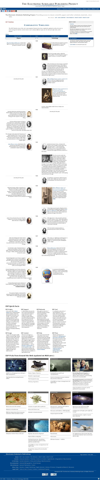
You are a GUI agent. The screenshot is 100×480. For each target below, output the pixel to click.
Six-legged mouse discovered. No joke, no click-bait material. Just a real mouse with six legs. (83, 435)
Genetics (22, 467)
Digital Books (51, 459)
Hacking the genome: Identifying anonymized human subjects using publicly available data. (36, 440)
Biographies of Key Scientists (63, 459)
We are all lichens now (33, 409)
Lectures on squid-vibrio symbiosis (37, 406)
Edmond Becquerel (52, 248)
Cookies (35, 469)
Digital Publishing (30, 467)
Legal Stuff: (15, 469)
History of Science (51, 467)
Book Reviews (37, 463)
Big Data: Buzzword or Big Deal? (36, 433)
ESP (56, 17)
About (59, 9)
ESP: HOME (3, 478)
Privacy (30, 469)
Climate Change (10, 419)
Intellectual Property (43, 469)
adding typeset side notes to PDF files (59, 336)
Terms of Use (23, 469)
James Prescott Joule (13, 144)
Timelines (78, 9)
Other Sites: (15, 467)
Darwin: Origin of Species (34, 373)
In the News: (15, 461)
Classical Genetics (68, 9)
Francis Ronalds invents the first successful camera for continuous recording (59, 189)
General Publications (25, 465)
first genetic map (27, 346)
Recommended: (14, 463)
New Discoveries (46, 461)
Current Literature (24, 461)
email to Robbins (41, 349)
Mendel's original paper (27, 345)
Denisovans (53, 436)
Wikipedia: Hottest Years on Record (15, 433)
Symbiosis (30, 392)
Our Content (26, 457)
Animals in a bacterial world (35, 412)
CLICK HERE (72, 44)
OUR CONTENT (62, 17)
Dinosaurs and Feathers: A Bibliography (60, 410)
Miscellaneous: (15, 465)
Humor (33, 465)
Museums (71, 467)
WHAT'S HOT (86, 17)
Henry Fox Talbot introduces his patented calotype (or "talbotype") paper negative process (60, 90)
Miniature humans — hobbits (58, 439)
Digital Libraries (40, 467)
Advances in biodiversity (12, 409)
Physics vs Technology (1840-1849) (20, 478)
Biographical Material (62, 467)
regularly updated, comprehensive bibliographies (57, 349)
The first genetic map (33, 378)
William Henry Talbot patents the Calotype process (57, 79)
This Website (34, 457)
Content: (16, 459)
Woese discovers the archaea (13, 406)
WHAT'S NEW (78, 17)
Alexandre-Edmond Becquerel (13, 42)
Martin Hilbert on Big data (34, 436)
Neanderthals (54, 433)
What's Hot (95, 9)
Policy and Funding (35, 461)
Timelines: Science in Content (38, 459)
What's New (87, 9)
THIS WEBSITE (70, 17)
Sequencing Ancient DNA (57, 413)
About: (17, 457)
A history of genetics (33, 381)
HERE (54, 199)
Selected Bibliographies (26, 463)
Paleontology (54, 392)
